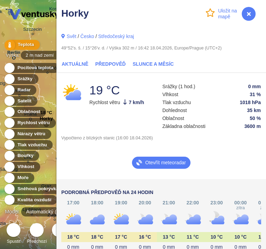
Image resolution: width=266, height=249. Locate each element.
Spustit (13, 234)
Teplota (21, 45)
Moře (19, 178)
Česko (87, 36)
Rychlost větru (29, 123)
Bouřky (21, 156)
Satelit (20, 101)
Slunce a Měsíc (153, 64)
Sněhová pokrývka (34, 189)
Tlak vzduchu (28, 145)
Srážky (21, 79)
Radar (20, 90)
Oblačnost (24, 112)
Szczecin (32, 30)
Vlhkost (21, 167)
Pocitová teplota (31, 68)
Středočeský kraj (116, 36)
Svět (71, 36)
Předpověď (110, 64)
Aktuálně (75, 64)
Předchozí (37, 234)
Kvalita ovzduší (30, 200)
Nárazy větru (27, 134)
